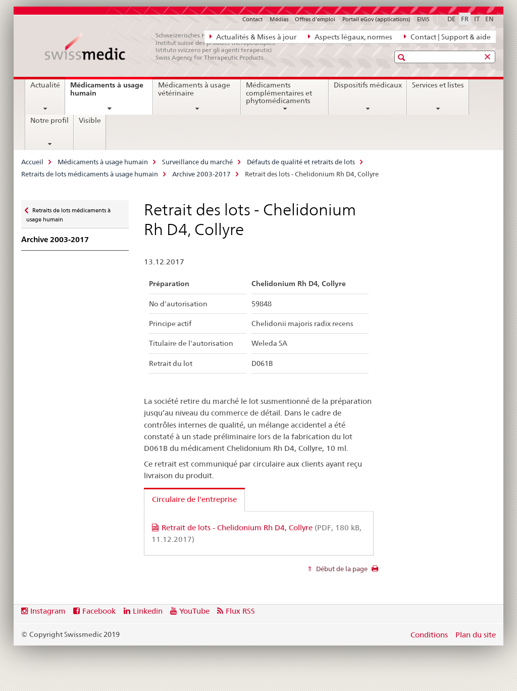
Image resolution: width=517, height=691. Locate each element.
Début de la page (341, 569)
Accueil (32, 162)
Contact (252, 19)
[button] (402, 57)
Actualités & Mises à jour (253, 36)
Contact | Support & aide (447, 36)
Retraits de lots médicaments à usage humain (89, 174)
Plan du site (475, 634)
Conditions (429, 634)
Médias (279, 19)
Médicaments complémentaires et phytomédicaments (279, 93)
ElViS (423, 19)
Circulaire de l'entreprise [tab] (194, 499)
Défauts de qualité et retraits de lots (301, 162)
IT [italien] (477, 19)
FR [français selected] (465, 19)
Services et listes (438, 85)
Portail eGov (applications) (376, 19)
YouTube (194, 611)
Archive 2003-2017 (201, 174)
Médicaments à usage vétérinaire (194, 89)
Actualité (45, 85)
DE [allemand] (451, 19)
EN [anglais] (489, 19)
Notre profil (49, 120)
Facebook (99, 611)
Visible (90, 120)
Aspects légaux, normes (350, 36)
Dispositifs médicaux (368, 85)
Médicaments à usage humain (106, 92)
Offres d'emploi (315, 19)
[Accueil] (165, 46)
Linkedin (148, 611)
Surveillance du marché (197, 162)
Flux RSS (240, 611)
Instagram (48, 611)
